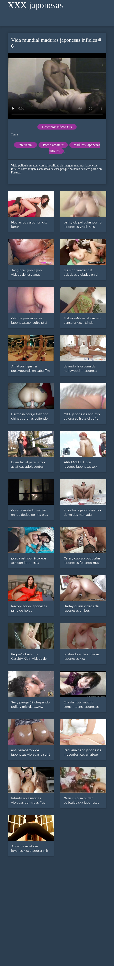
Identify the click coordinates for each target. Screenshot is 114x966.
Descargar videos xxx (57, 127)
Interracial (25, 145)
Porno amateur (53, 145)
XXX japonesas (35, 5)
